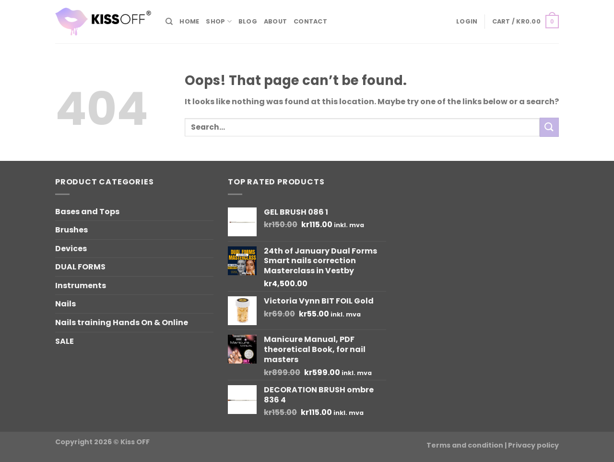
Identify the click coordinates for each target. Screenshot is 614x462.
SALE (64, 341)
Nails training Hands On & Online (121, 322)
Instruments (80, 285)
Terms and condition (464, 445)
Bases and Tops (87, 211)
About (275, 21)
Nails (65, 303)
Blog (247, 21)
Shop (218, 21)
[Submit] (549, 127)
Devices (71, 248)
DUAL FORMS (80, 266)
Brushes (71, 229)
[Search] (169, 21)
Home (189, 21)
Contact (310, 21)
